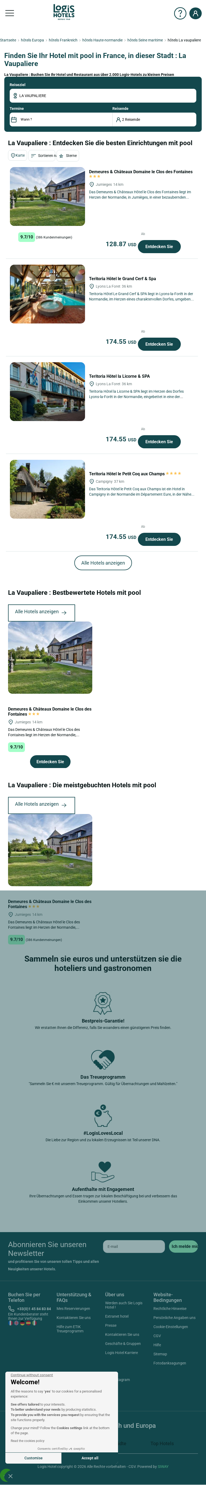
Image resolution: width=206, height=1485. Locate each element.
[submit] (183, 1246)
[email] (134, 1246)
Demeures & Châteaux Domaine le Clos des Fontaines (49, 712)
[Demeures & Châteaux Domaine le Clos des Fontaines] (47, 196)
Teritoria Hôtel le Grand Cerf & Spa (123, 278)
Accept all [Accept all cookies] (90, 1458)
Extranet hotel (116, 1316)
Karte (17, 155)
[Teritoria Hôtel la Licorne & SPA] (47, 391)
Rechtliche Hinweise (169, 1308)
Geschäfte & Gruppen (123, 1343)
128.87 (122, 244)
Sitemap (160, 1354)
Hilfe (157, 1345)
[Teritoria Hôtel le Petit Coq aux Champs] (47, 489)
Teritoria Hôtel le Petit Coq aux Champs (135, 473)
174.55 (122, 341)
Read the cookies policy (28, 1441)
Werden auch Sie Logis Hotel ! (123, 1305)
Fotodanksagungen (169, 1363)
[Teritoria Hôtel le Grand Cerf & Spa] (47, 294)
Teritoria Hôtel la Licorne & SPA (120, 376)
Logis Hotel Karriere (121, 1353)
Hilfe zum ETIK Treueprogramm (70, 1329)
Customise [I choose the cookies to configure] (33, 1458)
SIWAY (163, 1466)
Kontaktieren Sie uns (74, 1318)
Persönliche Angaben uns (174, 1318)
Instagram (115, 1380)
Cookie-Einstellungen (170, 1327)
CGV (157, 1336)
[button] (10, 1475)
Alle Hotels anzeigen (103, 563)
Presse (110, 1325)
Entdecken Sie (159, 246)
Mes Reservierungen (73, 1308)
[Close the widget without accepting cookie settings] (32, 1375)
